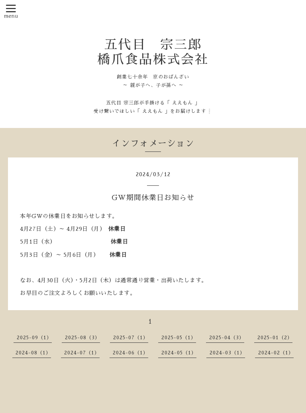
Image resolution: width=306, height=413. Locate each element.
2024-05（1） (178, 352)
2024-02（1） (276, 352)
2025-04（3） (226, 337)
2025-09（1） (34, 337)
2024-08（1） (33, 352)
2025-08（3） (82, 337)
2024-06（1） (130, 352)
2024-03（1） (227, 352)
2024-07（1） (82, 352)
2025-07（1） (130, 337)
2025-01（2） (274, 337)
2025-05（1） (178, 337)
